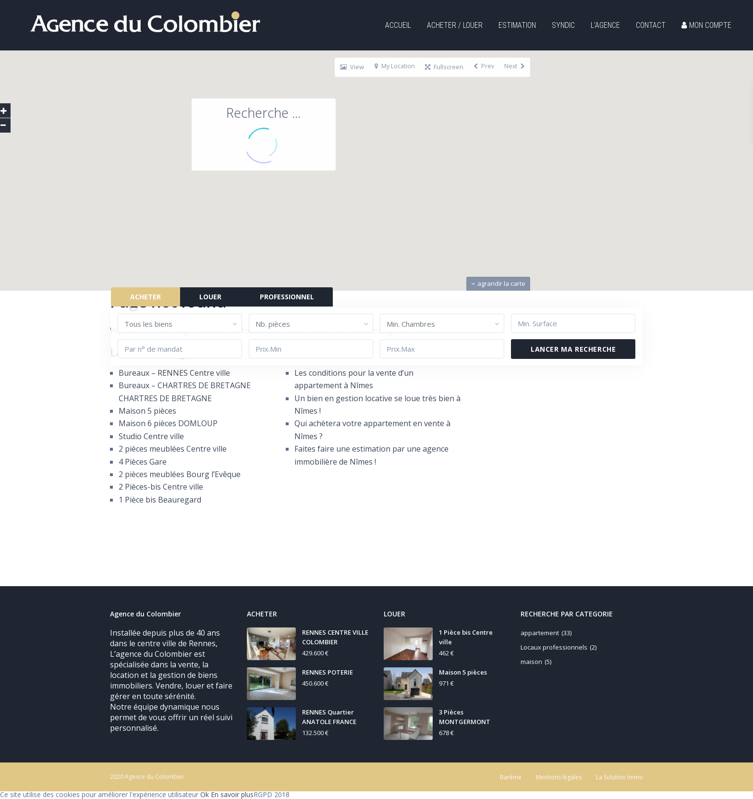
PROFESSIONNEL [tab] (286, 296)
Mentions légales (559, 777)
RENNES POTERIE (327, 672)
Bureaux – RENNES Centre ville (174, 373)
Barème (511, 777)
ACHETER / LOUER (455, 25)
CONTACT (651, 25)
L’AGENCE (605, 25)
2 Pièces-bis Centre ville (161, 486)
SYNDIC (563, 25)
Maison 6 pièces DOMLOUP (168, 423)
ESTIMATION (517, 25)
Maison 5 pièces (147, 411)
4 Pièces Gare (143, 461)
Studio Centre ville (151, 436)
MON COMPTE (706, 25)
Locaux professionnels (554, 647)
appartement (540, 632)
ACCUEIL (398, 25)
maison (531, 661)
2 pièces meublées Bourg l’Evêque (180, 474)
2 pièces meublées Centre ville (173, 448)
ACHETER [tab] (144, 296)
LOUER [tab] (209, 296)
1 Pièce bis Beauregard (160, 499)
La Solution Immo (619, 777)
